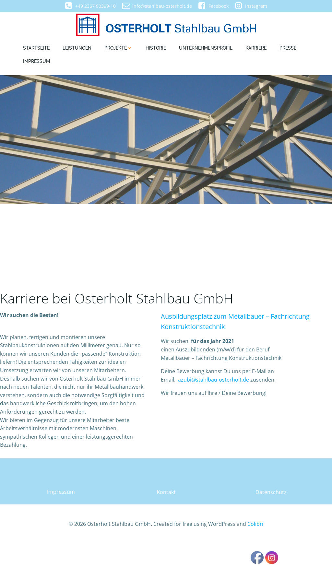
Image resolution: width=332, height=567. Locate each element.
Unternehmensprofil (205, 49)
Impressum (36, 62)
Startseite (36, 49)
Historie (156, 49)
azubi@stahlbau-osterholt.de (214, 400)
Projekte (118, 49)
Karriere (256, 49)
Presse (287, 49)
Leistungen (77, 49)
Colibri (255, 547)
